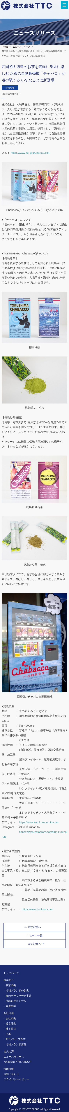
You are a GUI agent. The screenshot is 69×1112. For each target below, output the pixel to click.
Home (5, 46)
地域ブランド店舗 (16, 1044)
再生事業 (11, 1006)
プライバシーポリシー (16, 1079)
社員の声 (8, 1051)
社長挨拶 (11, 1028)
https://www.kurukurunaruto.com (30, 152)
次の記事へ (36, 943)
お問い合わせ (11, 1074)
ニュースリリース (21, 46)
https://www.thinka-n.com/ (37, 909)
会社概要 (11, 1018)
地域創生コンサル (16, 1001)
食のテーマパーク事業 (18, 995)
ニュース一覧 (34, 935)
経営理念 (11, 1023)
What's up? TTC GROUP (17, 1061)
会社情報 (8, 1013)
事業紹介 (8, 980)
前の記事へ (32, 927)
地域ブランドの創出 (17, 990)
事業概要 (11, 985)
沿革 (8, 1034)
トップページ (11, 973)
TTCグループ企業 (16, 1039)
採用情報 (8, 1069)
